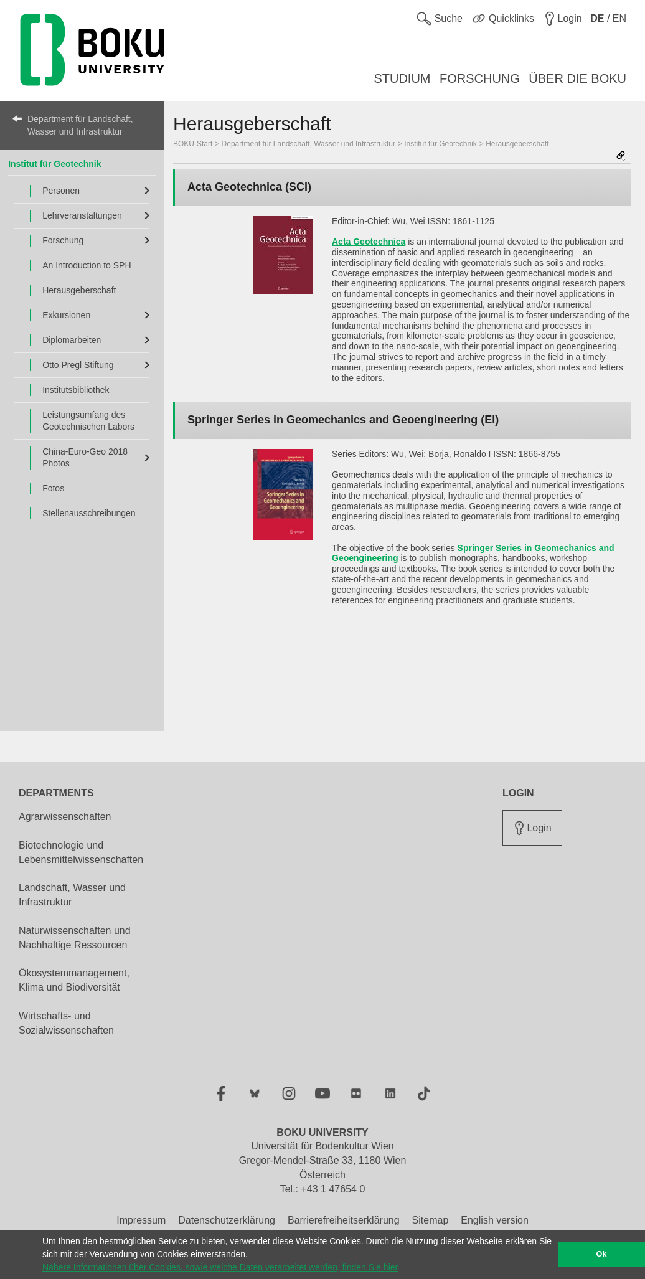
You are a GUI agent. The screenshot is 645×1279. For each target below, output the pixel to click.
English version (495, 1220)
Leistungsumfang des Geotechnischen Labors (88, 421)
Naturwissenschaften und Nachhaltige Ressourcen (75, 937)
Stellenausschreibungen (88, 513)
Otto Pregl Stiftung (77, 365)
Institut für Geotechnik (54, 164)
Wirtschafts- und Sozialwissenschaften (66, 1023)
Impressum (141, 1220)
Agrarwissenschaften (65, 816)
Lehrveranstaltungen (82, 215)
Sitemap (430, 1220)
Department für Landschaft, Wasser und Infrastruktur (80, 125)
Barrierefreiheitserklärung (344, 1220)
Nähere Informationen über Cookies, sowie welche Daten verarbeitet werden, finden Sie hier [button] (220, 1267)
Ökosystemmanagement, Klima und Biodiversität (74, 980)
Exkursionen (66, 315)
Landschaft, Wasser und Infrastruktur (72, 894)
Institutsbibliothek (75, 390)
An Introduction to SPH (86, 265)
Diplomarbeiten (71, 340)
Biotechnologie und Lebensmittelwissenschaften (81, 852)
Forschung (62, 240)
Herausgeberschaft (79, 290)
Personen (61, 191)
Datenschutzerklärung (226, 1220)
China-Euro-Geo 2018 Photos (85, 457)
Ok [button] (601, 1254)
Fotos (53, 488)
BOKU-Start (192, 143)
